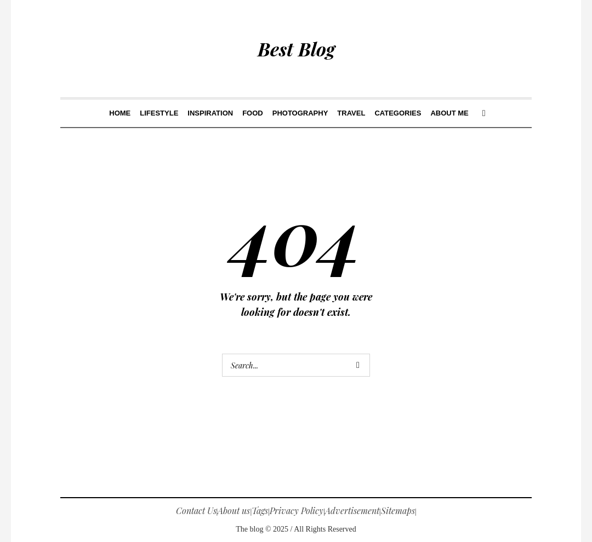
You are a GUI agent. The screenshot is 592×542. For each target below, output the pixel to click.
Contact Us (196, 510)
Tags (260, 510)
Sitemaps (398, 510)
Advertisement (352, 510)
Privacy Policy (296, 510)
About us (234, 510)
